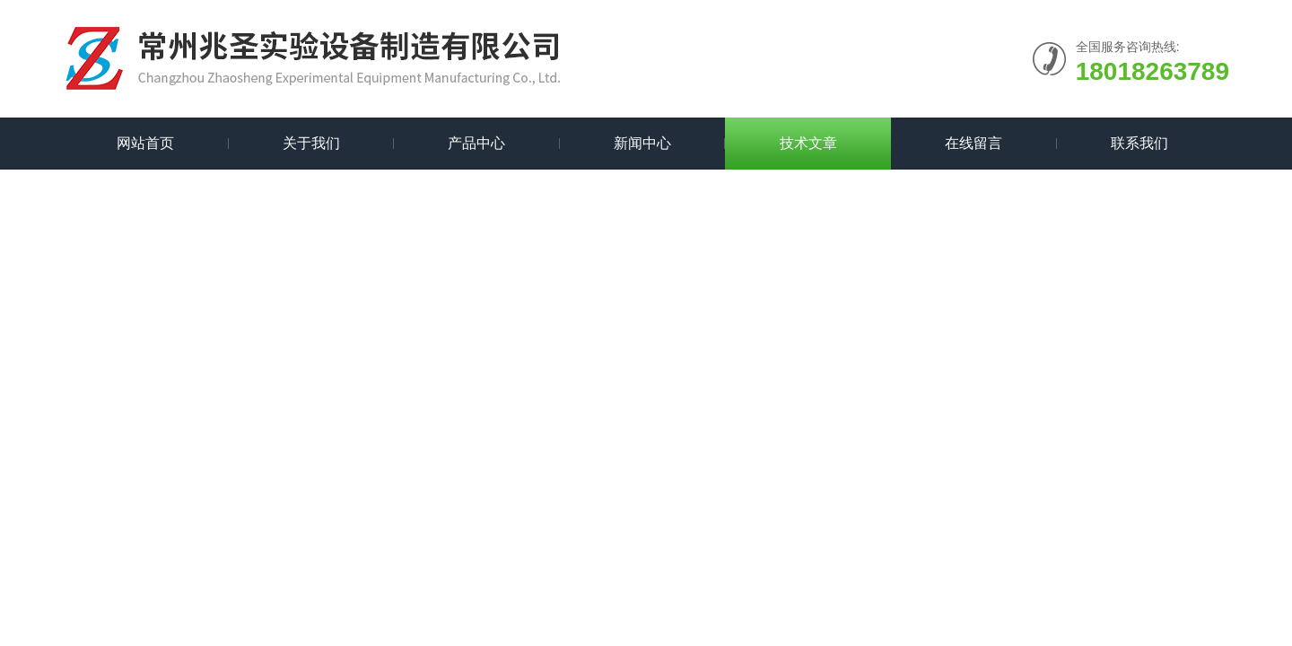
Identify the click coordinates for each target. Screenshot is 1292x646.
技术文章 (808, 143)
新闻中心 (642, 143)
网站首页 (145, 143)
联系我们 (1139, 143)
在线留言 (973, 143)
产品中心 (476, 143)
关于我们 (311, 143)
